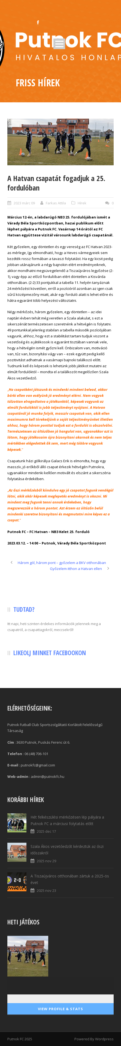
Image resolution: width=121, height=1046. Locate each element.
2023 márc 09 (24, 203)
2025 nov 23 (46, 890)
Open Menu (59, 44)
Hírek (82, 203)
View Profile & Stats (60, 1008)
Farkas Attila (56, 203)
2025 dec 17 (46, 831)
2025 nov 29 (46, 860)
